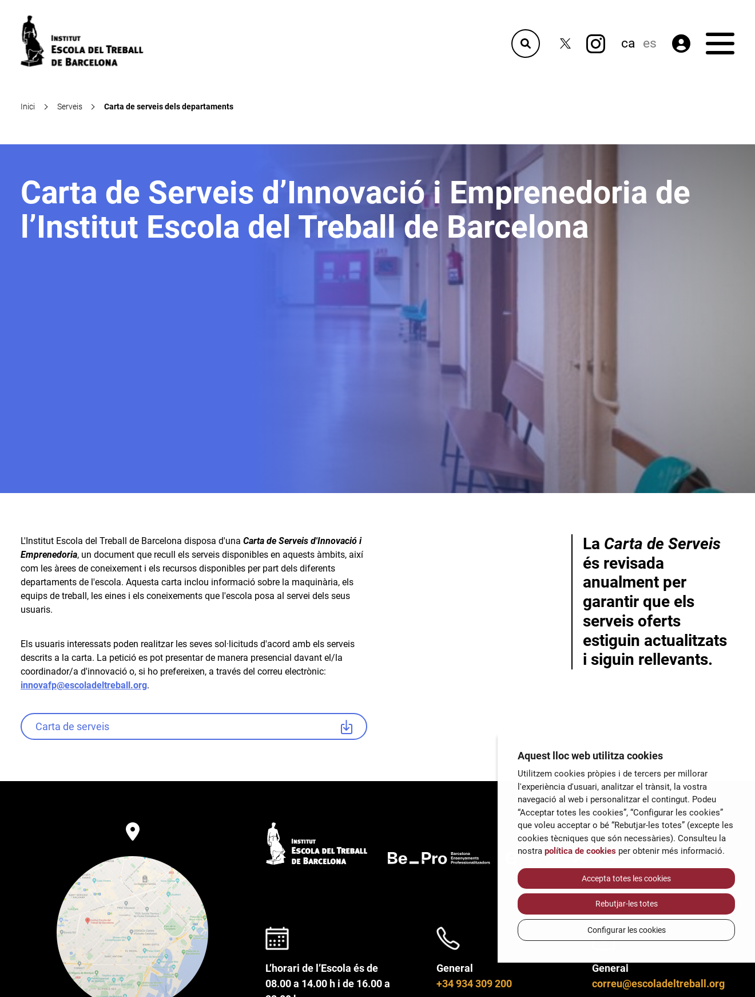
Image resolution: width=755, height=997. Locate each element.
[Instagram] (596, 44)
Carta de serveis (72, 726)
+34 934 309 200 (474, 984)
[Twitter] (565, 44)
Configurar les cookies (626, 930)
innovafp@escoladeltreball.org (84, 685)
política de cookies (580, 851)
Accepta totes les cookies (626, 878)
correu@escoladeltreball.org (658, 984)
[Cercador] (525, 43)
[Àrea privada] (681, 43)
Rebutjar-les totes (626, 903)
